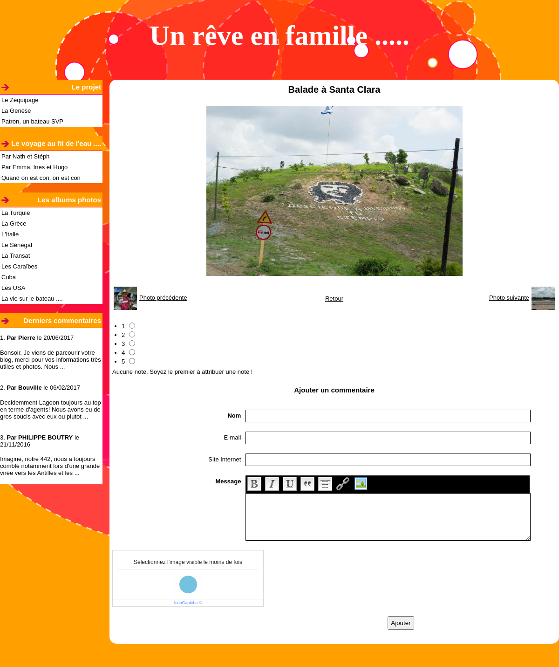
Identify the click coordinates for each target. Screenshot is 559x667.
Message (228, 481)
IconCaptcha (186, 602)
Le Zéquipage (20, 99)
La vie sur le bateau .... (32, 298)
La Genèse (16, 110)
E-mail (232, 437)
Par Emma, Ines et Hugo (34, 167)
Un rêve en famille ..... (279, 35)
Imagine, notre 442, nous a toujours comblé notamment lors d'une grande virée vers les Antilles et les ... (50, 465)
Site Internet (224, 459)
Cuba (8, 277)
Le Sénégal (16, 244)
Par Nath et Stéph (25, 156)
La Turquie (15, 212)
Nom (234, 415)
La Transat (15, 255)
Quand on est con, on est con (41, 177)
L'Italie (10, 234)
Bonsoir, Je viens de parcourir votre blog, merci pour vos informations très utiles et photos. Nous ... (50, 359)
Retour (334, 298)
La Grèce (13, 223)
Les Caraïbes (19, 266)
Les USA (13, 287)
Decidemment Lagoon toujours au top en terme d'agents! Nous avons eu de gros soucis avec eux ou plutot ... (50, 409)
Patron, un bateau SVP (32, 121)
